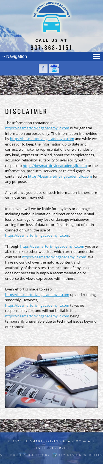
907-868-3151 (51, 47)
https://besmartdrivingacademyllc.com (37, 127)
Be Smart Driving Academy (52, 441)
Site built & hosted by (51, 455)
